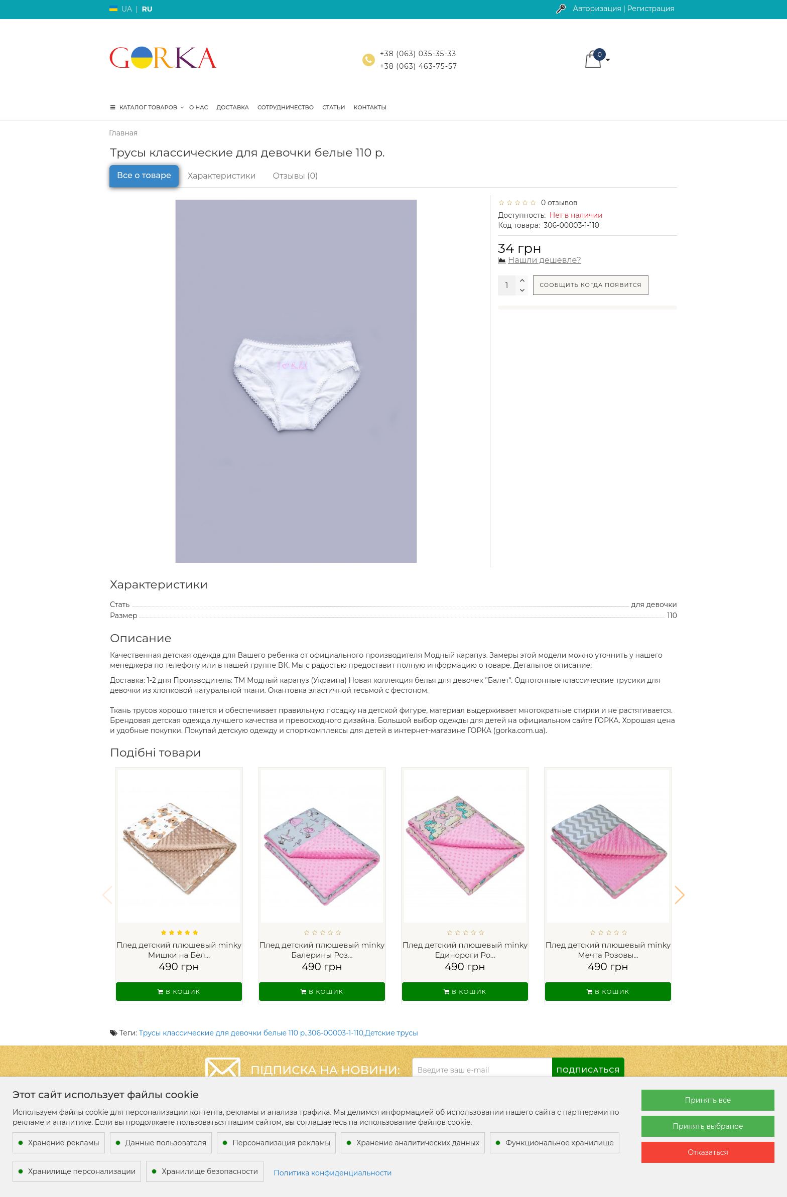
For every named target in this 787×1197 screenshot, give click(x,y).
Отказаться (708, 1152)
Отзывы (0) (295, 176)
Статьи (333, 107)
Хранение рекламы (63, 1142)
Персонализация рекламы (281, 1142)
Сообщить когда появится (590, 284)
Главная (123, 132)
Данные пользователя (166, 1142)
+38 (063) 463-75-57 (418, 66)
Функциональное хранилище (559, 1142)
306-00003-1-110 (335, 1019)
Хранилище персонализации (82, 1171)
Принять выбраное (708, 1126)
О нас (198, 107)
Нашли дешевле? (544, 260)
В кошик (179, 991)
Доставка (232, 107)
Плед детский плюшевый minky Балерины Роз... (322, 950)
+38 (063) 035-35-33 (418, 53)
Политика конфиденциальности (333, 1172)
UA (126, 9)
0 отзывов (558, 202)
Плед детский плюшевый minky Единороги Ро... (465, 950)
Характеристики (222, 176)
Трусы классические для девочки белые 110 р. (222, 1019)
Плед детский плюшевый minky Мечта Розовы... (608, 950)
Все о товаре (144, 175)
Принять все (708, 1100)
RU (147, 9)
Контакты (370, 107)
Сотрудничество (285, 107)
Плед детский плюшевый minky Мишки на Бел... (179, 950)
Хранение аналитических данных (417, 1142)
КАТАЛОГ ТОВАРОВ (147, 107)
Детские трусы (391, 1019)
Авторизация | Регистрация (624, 8)
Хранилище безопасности (210, 1171)
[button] (680, 888)
